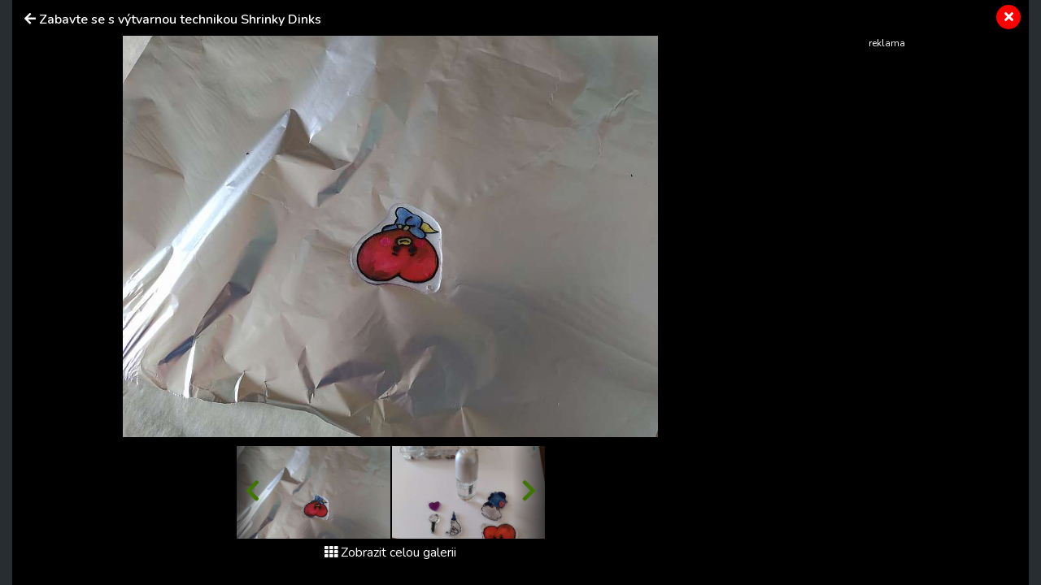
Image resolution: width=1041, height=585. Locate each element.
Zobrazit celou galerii (390, 552)
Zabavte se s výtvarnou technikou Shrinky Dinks (180, 19)
